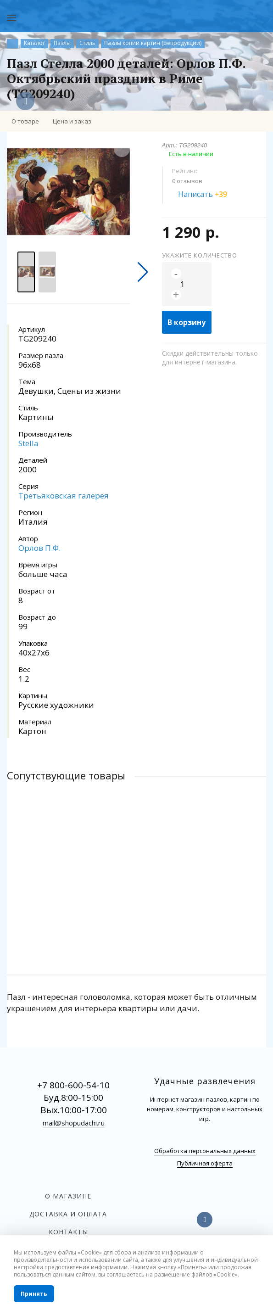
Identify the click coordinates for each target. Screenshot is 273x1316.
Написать (208, 194)
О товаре (25, 121)
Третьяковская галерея (63, 495)
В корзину (186, 322)
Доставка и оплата (68, 1214)
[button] (143, 272)
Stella (28, 443)
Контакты (68, 1231)
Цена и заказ (72, 121)
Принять (34, 1294)
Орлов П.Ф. (39, 548)
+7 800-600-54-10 (73, 1085)
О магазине (68, 1196)
